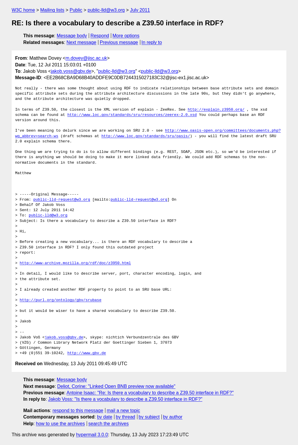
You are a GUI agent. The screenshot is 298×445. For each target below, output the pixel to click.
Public (76, 10)
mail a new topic (123, 410)
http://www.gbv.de (86, 353)
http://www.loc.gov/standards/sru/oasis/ (145, 136)
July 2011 (140, 10)
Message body (72, 35)
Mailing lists (52, 10)
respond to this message (77, 410)
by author (172, 416)
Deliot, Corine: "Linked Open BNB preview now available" (116, 386)
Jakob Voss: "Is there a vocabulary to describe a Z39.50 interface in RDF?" (125, 399)
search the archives (108, 423)
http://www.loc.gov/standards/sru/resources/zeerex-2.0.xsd (132, 115)
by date (104, 416)
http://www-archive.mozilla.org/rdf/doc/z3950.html (75, 263)
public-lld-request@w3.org (61, 199)
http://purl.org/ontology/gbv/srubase (61, 300)
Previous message (119, 42)
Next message (81, 42)
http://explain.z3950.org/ (216, 109)
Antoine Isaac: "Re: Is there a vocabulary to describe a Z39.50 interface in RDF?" (150, 392)
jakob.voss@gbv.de (71, 71)
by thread (125, 416)
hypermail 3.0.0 (92, 434)
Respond (100, 35)
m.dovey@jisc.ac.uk (86, 58)
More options (126, 35)
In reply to (151, 42)
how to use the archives (60, 423)
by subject (149, 416)
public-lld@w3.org (106, 10)
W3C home (23, 10)
